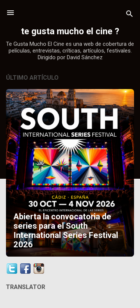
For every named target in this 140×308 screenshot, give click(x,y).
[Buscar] (129, 15)
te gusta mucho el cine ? (70, 31)
